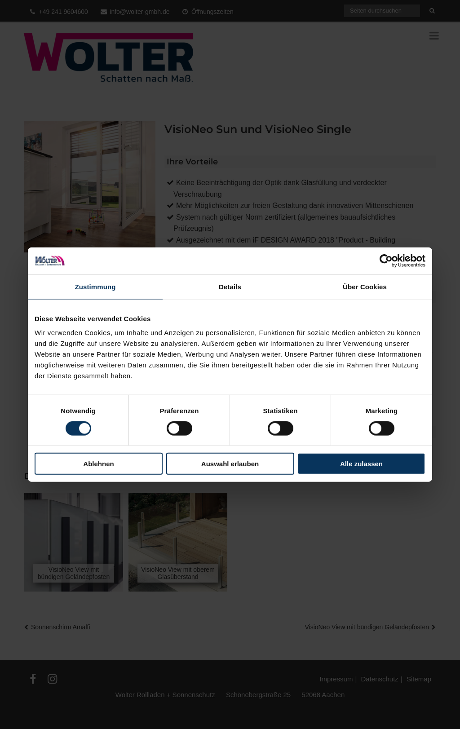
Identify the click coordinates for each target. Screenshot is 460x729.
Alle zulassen (361, 464)
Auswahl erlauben (230, 464)
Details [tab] (230, 286)
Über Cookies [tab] (365, 286)
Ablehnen (98, 464)
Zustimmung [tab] (95, 286)
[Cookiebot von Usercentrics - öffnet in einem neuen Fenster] (386, 260)
